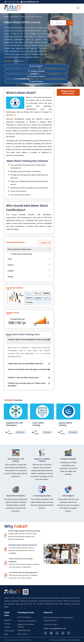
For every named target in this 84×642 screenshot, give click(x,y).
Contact (7, 627)
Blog (6, 634)
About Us (7, 620)
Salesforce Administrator (26, 621)
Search (71, 23)
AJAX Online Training (38, 424)
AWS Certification (24, 617)
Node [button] (10, 259)
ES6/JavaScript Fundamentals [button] (19, 249)
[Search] (59, 23)
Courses (7, 624)
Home (6, 17)
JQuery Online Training (65, 424)
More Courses (22, 634)
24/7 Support (36, 66)
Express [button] (11, 265)
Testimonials (9, 631)
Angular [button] (11, 271)
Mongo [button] (10, 277)
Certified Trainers (36, 76)
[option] (16, 422)
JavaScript (14, 17)
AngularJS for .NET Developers (14, 424)
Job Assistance (36, 81)
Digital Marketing (23, 630)
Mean (22, 220)
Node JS (12, 115)
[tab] (29, 249)
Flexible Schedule (36, 71)
